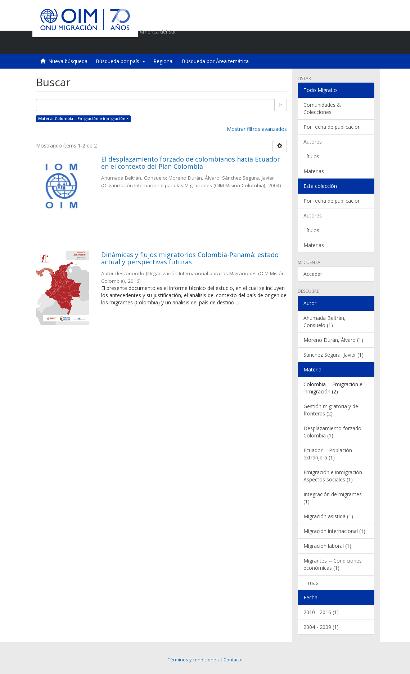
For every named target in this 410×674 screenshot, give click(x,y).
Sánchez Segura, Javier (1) (333, 354)
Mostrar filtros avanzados (257, 128)
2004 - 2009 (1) (321, 627)
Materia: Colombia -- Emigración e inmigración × (83, 118)
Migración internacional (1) (334, 531)
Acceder (312, 273)
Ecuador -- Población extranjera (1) (327, 454)
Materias (313, 171)
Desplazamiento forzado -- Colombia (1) (334, 432)
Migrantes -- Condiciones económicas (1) (332, 564)
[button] (328, 45)
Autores (312, 141)
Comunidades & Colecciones (322, 108)
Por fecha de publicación (332, 126)
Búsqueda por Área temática (215, 61)
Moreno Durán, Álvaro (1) (333, 339)
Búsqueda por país (120, 61)
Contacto (233, 660)
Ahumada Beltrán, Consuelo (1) (324, 321)
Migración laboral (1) (327, 545)
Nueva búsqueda (67, 61)
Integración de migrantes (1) (332, 498)
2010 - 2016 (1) (321, 612)
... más (310, 582)
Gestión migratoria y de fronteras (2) (330, 410)
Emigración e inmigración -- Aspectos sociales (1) (335, 476)
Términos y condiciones (193, 660)
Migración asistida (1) (328, 516)
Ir (280, 104)
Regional (163, 61)
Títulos (311, 156)
